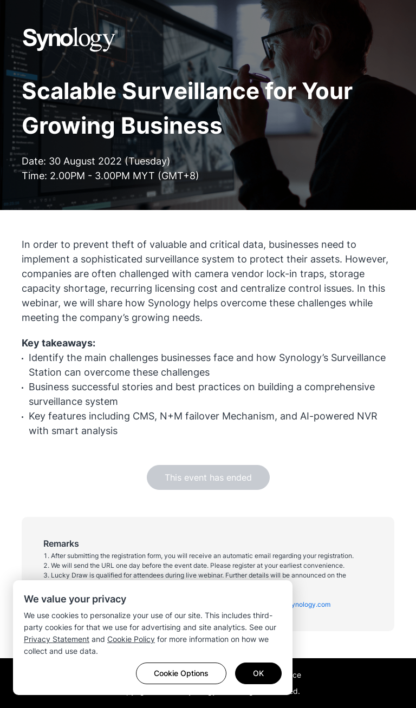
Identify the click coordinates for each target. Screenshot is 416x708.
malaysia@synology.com (292, 604)
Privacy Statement (56, 639)
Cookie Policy (131, 639)
